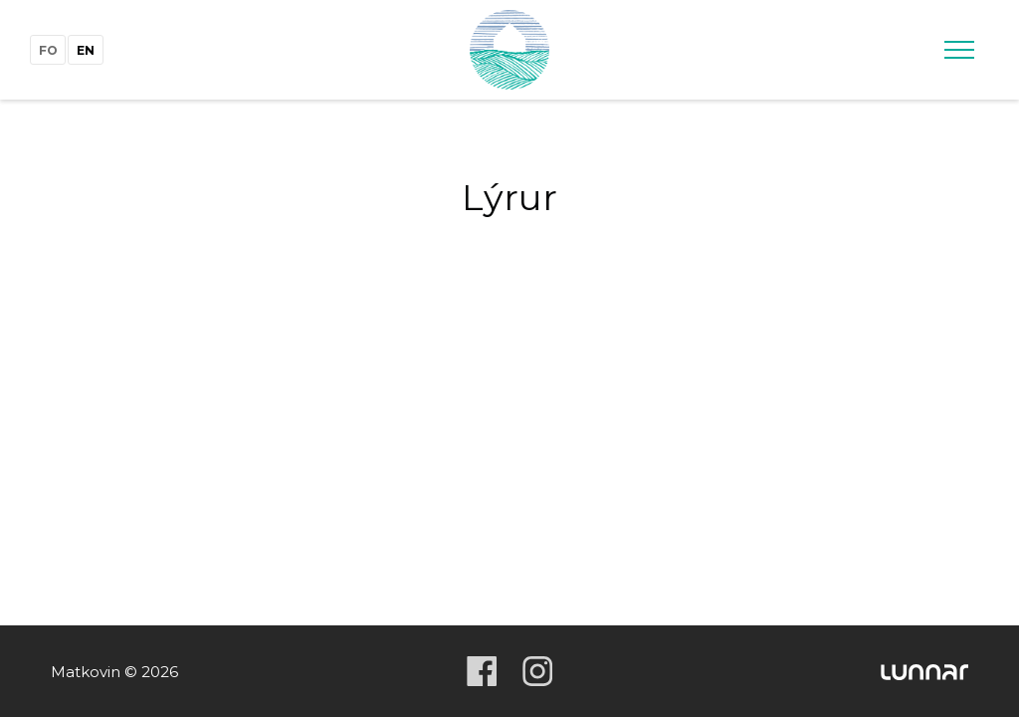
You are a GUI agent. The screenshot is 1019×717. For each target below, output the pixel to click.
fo (48, 50)
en (86, 50)
